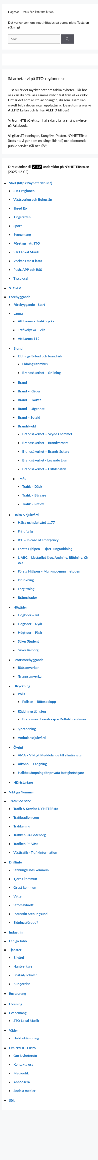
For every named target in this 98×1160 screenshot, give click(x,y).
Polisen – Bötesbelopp (39, 702)
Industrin (16, 932)
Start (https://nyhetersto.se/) (30, 183)
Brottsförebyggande (28, 660)
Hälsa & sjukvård (26, 515)
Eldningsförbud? (25, 922)
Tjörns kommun (25, 879)
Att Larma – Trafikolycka (36, 321)
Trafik (22, 479)
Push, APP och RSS (27, 269)
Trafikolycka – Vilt (31, 330)
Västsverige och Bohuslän (32, 199)
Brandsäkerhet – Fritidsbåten (44, 469)
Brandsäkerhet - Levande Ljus (44, 460)
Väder (13, 1030)
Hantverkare (22, 966)
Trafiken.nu (21, 826)
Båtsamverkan (28, 667)
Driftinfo (15, 862)
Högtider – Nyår (30, 624)
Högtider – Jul (28, 615)
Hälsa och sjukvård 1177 (36, 522)
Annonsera (21, 1082)
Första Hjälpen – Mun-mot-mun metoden (49, 571)
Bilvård (18, 957)
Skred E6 (20, 208)
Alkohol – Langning (32, 764)
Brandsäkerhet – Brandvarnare (45, 443)
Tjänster (15, 950)
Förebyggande (19, 297)
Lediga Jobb (18, 941)
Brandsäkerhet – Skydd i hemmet (47, 434)
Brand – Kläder (29, 391)
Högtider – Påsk (30, 632)
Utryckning (21, 686)
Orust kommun (24, 887)
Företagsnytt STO (26, 243)
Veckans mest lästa (27, 261)
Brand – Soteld (29, 417)
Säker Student (28, 641)
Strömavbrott (23, 905)
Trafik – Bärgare (34, 495)
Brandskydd (27, 426)
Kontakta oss (23, 1064)
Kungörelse (21, 984)
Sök (12, 1100)
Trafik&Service (20, 801)
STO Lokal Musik (26, 252)
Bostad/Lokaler (25, 975)
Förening (15, 1004)
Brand (17, 348)
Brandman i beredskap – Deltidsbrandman (54, 719)
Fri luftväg (25, 531)
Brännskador (27, 597)
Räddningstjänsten (32, 711)
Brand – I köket (29, 400)
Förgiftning (26, 589)
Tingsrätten (22, 217)
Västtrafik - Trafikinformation (35, 852)
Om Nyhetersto (25, 1056)
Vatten (18, 896)
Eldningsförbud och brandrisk (40, 356)
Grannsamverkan (30, 676)
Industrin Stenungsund (30, 914)
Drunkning (26, 580)
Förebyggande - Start (29, 304)
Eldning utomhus (35, 364)
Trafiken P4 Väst (25, 844)
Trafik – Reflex (33, 504)
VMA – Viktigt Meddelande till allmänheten (50, 755)
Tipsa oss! (20, 278)
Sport (17, 226)
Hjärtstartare (23, 782)
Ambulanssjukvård (32, 738)
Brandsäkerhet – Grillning (41, 373)
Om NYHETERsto (22, 1048)
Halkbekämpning (26, 1038)
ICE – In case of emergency (38, 540)
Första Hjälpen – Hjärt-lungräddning (45, 549)
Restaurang (17, 993)
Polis (21, 694)
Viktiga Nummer (21, 792)
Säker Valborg (28, 650)
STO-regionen (24, 191)
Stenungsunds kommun (31, 870)
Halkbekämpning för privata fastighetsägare (51, 773)
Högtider (20, 607)
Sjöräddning (27, 729)
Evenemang (22, 234)
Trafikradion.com (26, 817)
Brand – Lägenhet (31, 409)
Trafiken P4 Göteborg (29, 835)
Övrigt (18, 747)
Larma (18, 313)
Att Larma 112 (28, 339)
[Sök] (67, 39)
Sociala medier (24, 1091)
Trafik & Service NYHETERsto (35, 809)
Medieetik (21, 1073)
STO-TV (15, 288)
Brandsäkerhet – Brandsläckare (45, 451)
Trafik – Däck (32, 486)
